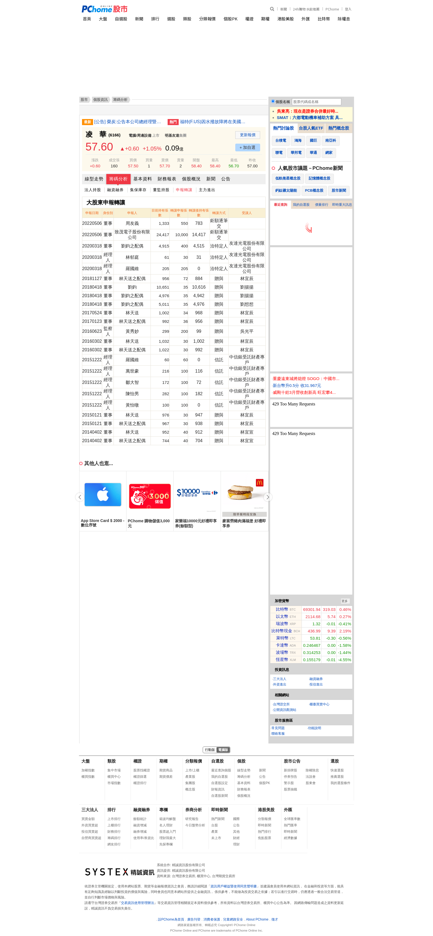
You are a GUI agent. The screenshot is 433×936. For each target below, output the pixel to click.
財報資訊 (218, 789)
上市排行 (114, 819)
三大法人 (279, 679)
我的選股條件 (340, 783)
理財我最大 (167, 838)
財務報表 (167, 178)
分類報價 (207, 19)
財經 (236, 838)
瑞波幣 (282, 623)
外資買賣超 (89, 825)
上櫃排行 (114, 825)
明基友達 (172, 135)
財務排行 (114, 832)
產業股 (190, 777)
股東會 (311, 783)
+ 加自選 (248, 147)
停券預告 (290, 777)
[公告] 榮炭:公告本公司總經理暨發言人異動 (128, 121)
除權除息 (312, 770)
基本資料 (142, 178)
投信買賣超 (89, 832)
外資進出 (279, 684)
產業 (214, 832)
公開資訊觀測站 (284, 710)
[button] (268, 497)
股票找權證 (141, 770)
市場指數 (114, 783)
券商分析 (193, 809)
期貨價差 (166, 777)
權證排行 (140, 783)
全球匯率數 (292, 819)
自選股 (121, 19)
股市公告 (292, 761)
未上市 (216, 838)
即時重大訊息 (342, 205)
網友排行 (114, 844)
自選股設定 (219, 783)
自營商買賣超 (91, 838)
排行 (155, 19)
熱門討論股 (283, 128)
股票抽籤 (290, 789)
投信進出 (316, 684)
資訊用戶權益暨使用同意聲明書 (233, 886)
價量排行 (321, 205)
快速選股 (337, 770)
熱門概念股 (338, 128)
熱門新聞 (218, 819)
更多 (345, 601)
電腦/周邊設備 (140, 135)
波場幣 (282, 652)
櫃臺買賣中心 (319, 704)
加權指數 (88, 770)
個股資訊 (100, 99)
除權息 (344, 19)
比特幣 (324, 19)
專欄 (163, 809)
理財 (236, 844)
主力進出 (207, 190)
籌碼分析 (118, 178)
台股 (214, 825)
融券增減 (140, 832)
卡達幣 (282, 645)
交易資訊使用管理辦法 (137, 903)
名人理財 (166, 825)
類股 (187, 19)
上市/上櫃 (192, 770)
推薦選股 (337, 777)
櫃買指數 (88, 777)
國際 (236, 819)
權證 (249, 19)
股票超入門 (167, 832)
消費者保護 (212, 919)
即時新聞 (219, 809)
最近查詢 (280, 205)
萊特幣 (282, 638)
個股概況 (191, 178)
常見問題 (278, 728)
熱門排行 (264, 832)
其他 (236, 832)
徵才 (274, 919)
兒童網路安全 (233, 919)
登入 (348, 9)
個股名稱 (283, 102)
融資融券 (115, 190)
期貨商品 (166, 770)
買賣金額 (88, 819)
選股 (171, 19)
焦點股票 (264, 838)
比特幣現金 (281, 630)
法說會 (311, 777)
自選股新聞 (219, 796)
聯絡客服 (278, 733)
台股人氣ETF (311, 128)
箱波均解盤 (167, 819)
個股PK (230, 19)
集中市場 (114, 770)
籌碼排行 (114, 838)
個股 (241, 761)
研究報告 (192, 819)
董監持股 (161, 190)
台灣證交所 (281, 704)
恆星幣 (282, 659)
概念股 (190, 789)
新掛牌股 (290, 770)
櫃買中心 (114, 777)
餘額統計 (140, 819)
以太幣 (282, 616)
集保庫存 (138, 190)
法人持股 (93, 190)
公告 (226, 178)
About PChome (257, 919)
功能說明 (314, 728)
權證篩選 (140, 777)
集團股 (190, 783)
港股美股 (285, 19)
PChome (332, 9)
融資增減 (140, 825)
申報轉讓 (184, 190)
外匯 (306, 19)
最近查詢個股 (221, 770)
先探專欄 (166, 844)
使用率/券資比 (143, 838)
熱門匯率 (290, 825)
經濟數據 (290, 838)
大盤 (103, 19)
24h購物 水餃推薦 (306, 9)
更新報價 (247, 135)
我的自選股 (301, 205)
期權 (265, 19)
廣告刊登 (193, 919)
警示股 (289, 783)
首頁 (87, 19)
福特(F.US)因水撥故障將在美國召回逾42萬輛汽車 (214, 121)
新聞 (283, 9)
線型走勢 (94, 178)
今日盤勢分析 (195, 825)
